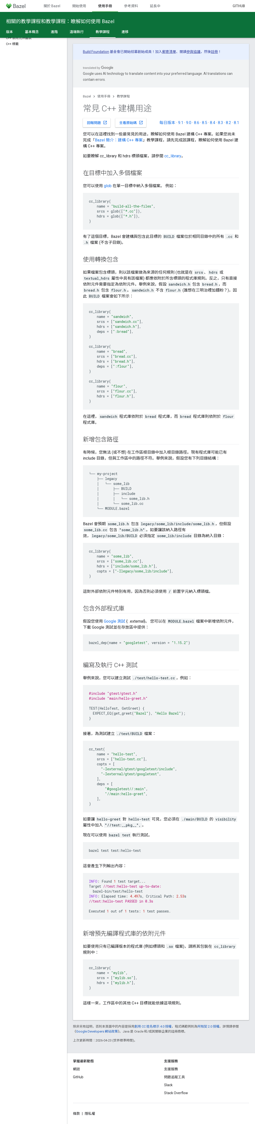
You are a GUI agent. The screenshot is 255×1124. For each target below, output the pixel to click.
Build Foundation (96, 52)
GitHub (239, 6)
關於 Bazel (52, 6)
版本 (9, 32)
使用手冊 (103, 96)
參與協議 (193, 52)
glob (108, 185)
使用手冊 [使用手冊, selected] (105, 6)
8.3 (220, 122)
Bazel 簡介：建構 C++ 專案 (119, 140)
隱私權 (90, 1114)
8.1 (236, 122)
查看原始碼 (131, 122)
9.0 (188, 122)
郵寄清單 (169, 52)
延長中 (155, 6)
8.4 (212, 122)
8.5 (204, 122)
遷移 (125, 32)
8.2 (228, 122)
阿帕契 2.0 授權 (208, 1026)
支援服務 (171, 1069)
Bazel (87, 96)
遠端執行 (77, 32)
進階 (54, 32)
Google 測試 (114, 621)
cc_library (172, 156)
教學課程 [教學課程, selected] (103, 32)
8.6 (196, 122)
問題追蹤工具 (174, 1077)
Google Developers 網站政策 (97, 1031)
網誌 (76, 1069)
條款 (76, 1114)
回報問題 (97, 122)
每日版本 (167, 122)
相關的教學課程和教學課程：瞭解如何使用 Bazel (60, 21)
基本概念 (32, 32)
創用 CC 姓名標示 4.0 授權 (153, 1026)
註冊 (214, 52)
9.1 (180, 122)
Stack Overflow (176, 1093)
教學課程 (123, 96)
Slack (168, 1085)
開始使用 (79, 6)
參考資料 (131, 6)
